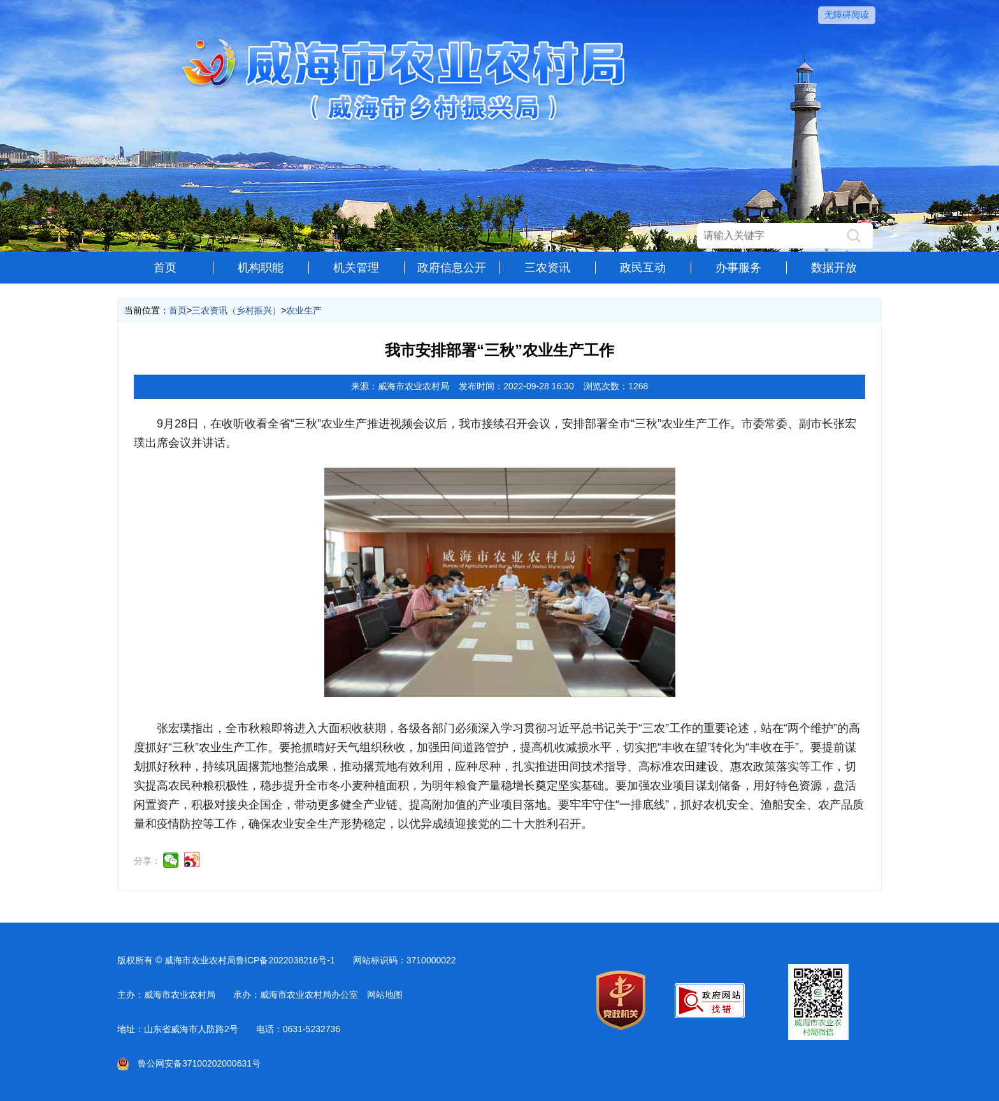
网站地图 (385, 994)
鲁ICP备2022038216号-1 (285, 960)
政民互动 (643, 267)
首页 (165, 267)
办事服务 (738, 267)
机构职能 (261, 267)
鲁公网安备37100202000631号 (189, 1063)
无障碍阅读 (846, 15)
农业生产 (304, 310)
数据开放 (834, 267)
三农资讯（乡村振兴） (236, 310)
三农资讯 (547, 267)
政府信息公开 (451, 267)
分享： (147, 861)
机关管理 (356, 267)
